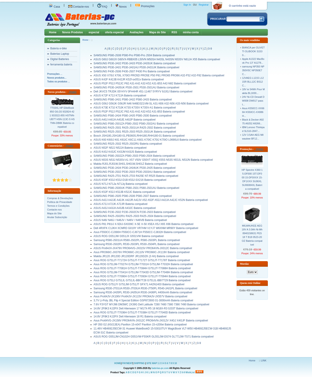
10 (175, 363)
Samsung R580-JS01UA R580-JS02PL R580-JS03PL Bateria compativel (137, 240)
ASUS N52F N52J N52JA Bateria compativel (120, 147)
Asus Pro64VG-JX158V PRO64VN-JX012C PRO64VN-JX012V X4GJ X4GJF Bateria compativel (151, 320)
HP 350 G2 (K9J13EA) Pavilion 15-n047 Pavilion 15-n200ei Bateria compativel (140, 324)
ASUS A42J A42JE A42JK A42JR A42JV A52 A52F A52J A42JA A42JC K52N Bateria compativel (151, 200)
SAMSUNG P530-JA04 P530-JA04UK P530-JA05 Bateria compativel (135, 167)
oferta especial (114, 32)
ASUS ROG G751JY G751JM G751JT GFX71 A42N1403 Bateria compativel (139, 284)
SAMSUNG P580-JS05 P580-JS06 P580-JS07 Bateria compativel (133, 196)
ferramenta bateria (61, 64)
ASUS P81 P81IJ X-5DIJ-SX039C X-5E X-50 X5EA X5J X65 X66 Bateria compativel (144, 224)
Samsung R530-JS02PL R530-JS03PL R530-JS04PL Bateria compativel (137, 244)
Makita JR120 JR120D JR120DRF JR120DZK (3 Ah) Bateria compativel (136, 256)
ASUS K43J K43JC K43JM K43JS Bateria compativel (125, 151)
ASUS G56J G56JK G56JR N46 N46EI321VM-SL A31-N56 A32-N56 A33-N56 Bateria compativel (151, 103)
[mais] (72, 92)
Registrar (204, 4)
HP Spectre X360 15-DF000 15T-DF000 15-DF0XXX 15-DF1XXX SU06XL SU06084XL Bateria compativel (252, 179)
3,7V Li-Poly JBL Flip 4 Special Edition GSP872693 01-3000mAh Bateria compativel (143, 300)
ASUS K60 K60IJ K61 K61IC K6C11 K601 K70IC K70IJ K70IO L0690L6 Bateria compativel (148, 139)
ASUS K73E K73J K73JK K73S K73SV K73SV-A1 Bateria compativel (135, 107)
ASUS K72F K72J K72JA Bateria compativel (120, 95)
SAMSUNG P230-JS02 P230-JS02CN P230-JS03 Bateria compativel (135, 212)
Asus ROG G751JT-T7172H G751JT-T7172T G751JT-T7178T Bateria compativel (142, 260)
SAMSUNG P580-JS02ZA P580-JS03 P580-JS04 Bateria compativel (134, 155)
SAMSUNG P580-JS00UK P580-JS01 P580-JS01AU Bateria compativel (136, 188)
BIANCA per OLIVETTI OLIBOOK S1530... (253, 51)
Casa (54, 6)
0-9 (210, 48)
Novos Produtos (72, 32)
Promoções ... (54, 74)
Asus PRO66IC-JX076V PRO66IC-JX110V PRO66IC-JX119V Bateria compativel (142, 252)
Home (52, 32)
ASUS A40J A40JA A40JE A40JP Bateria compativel (125, 119)
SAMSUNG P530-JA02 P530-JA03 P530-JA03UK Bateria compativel (135, 63)
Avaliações (136, 32)
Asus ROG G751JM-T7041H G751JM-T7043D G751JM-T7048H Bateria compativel (143, 272)
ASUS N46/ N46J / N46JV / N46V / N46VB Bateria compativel (130, 220)
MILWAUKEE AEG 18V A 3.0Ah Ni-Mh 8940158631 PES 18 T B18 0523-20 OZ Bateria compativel (252, 235)
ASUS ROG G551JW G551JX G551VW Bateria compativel (129, 236)
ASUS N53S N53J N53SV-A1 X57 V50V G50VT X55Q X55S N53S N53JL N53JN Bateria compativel (153, 159)
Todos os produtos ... (58, 81)
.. (62, 172)
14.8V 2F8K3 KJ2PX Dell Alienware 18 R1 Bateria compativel (130, 316)
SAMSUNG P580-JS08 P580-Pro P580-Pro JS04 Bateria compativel (134, 55)
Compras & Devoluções (60, 198)
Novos (121, 6)
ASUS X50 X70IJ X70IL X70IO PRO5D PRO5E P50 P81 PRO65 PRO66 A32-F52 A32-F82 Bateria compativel (159, 75)
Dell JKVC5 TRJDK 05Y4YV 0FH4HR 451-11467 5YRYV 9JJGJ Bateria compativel (143, 91)
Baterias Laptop (59, 53)
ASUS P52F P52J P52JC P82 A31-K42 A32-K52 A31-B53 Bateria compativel (139, 111)
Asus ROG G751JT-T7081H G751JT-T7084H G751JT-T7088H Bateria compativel (142, 268)
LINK (263, 360)
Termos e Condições (58, 205)
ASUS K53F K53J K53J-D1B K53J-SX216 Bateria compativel (130, 179)
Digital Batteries (59, 59)
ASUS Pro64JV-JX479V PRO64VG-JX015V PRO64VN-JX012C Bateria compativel (143, 248)
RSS (174, 32)
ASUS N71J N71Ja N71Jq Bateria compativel (121, 183)
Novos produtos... (56, 77)
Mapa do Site (157, 32)
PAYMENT (127, 363)
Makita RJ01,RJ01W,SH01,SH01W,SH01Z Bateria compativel (130, 163)
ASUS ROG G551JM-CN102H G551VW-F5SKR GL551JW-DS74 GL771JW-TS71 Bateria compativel (154, 336)
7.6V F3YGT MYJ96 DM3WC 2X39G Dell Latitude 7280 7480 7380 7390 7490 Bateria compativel (151, 304)
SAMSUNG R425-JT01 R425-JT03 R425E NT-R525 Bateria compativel (136, 175)
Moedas (244, 263)
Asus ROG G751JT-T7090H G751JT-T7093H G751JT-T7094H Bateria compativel (142, 276)
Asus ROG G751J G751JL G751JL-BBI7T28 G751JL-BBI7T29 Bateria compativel (142, 280)
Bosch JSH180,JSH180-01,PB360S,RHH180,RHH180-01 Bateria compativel (139, 135)
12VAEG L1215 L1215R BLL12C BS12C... (253, 82)
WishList (190, 372)
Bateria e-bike (58, 48)
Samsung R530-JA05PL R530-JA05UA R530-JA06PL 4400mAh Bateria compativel (143, 292)
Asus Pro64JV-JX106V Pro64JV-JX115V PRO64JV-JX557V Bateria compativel (140, 296)
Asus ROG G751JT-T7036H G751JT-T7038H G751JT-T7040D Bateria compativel (142, 312)
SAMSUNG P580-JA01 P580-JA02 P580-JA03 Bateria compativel (133, 99)
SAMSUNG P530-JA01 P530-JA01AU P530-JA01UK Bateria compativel (136, 67)
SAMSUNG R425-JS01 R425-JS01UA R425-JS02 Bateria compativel (135, 127)
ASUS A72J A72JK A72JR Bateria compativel (120, 204)
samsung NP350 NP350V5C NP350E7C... (253, 70)
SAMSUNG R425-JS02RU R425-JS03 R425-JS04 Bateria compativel (135, 216)
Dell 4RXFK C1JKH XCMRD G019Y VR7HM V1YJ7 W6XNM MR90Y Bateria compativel (146, 228)
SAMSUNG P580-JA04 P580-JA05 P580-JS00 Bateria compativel (133, 115)
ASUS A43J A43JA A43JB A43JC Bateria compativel (125, 208)
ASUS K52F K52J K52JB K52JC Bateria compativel (124, 192)
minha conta (191, 32)
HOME (117, 363)
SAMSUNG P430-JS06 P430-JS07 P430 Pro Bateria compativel (132, 71)
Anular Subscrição (57, 217)
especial (94, 32)
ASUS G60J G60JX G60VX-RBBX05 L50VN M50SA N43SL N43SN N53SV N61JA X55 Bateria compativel (157, 59)
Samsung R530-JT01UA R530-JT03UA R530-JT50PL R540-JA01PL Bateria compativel (145, 288)
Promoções (145, 6)
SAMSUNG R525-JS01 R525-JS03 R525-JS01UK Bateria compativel (135, 131)
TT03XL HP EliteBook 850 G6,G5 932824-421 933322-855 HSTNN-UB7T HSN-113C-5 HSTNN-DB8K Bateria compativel (62, 117)
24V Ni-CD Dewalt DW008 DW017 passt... (253, 101)
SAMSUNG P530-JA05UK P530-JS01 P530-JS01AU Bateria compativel (136, 87)
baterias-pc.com (160, 368)
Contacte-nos (78, 6)
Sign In (187, 4)
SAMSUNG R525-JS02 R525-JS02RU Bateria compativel (128, 143)
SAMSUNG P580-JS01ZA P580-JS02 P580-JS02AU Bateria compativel (136, 123)
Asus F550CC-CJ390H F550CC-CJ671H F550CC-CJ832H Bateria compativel (140, 232)
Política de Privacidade (59, 202)
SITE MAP (152, 363)
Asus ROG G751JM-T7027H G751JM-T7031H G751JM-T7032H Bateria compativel (143, 264)
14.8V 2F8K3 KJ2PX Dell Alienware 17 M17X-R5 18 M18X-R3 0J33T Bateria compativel (146, 308)
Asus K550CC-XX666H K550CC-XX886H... (253, 112)
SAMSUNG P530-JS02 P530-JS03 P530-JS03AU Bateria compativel (135, 171)
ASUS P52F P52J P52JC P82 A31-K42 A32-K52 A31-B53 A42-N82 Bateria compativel (145, 83)
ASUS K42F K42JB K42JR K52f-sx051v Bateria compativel (129, 79)
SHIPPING (139, 363)
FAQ (102, 6)
